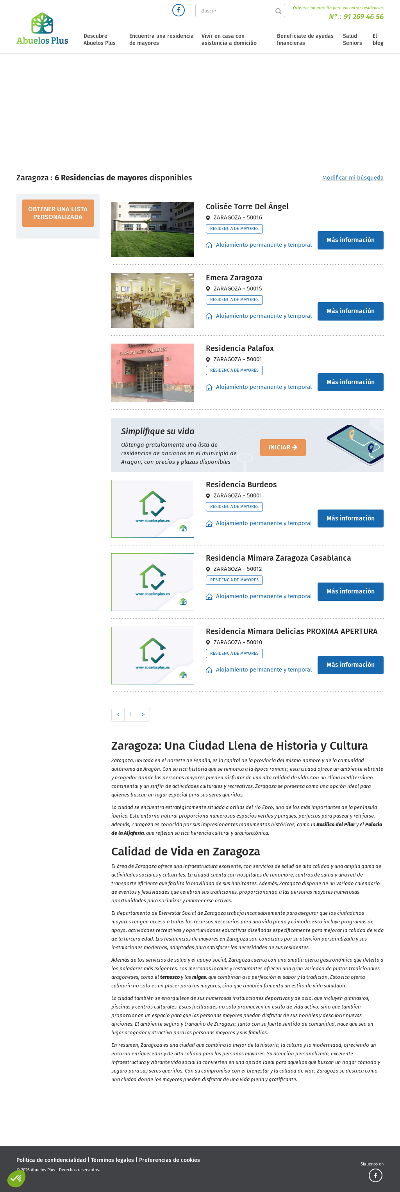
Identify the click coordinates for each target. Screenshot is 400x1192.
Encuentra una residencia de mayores (161, 39)
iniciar (283, 447)
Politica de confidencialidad (51, 1160)
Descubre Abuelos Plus (100, 39)
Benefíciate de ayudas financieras (305, 39)
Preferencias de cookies (169, 1160)
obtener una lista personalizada (58, 213)
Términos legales (112, 1160)
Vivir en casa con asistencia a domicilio (229, 39)
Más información (351, 240)
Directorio (162, 114)
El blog (378, 39)
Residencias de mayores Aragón (221, 114)
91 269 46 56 (364, 16)
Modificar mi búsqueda (353, 177)
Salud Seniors (352, 39)
